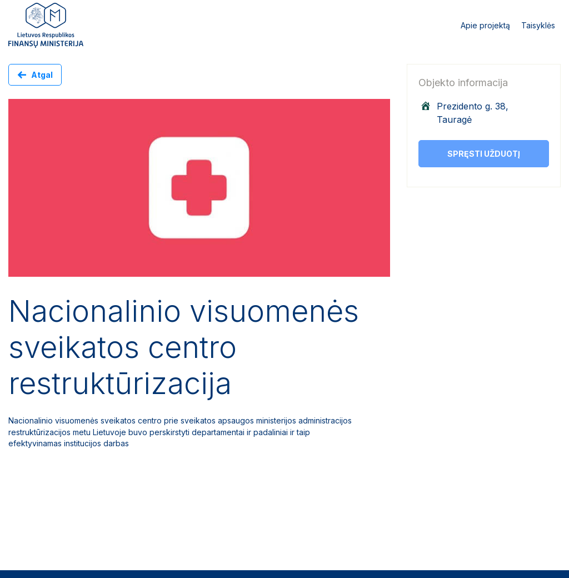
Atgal (42, 74)
